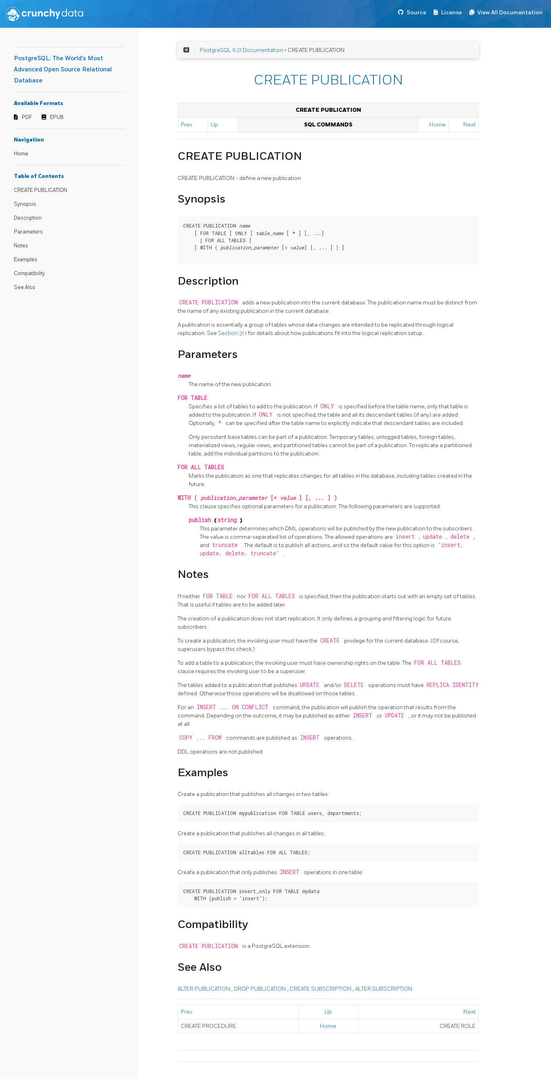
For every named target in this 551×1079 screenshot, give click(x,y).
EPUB (57, 117)
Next (469, 124)
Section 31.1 (233, 333)
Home (21, 154)
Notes (21, 246)
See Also (24, 287)
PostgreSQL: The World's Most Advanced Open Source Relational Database (63, 69)
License (451, 12)
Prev (186, 124)
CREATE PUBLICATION (40, 190)
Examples (25, 259)
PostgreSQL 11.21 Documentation (241, 50)
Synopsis (25, 204)
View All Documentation (510, 12)
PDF (27, 117)
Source (416, 12)
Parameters (28, 232)
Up (214, 124)
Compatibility (29, 273)
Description (28, 218)
